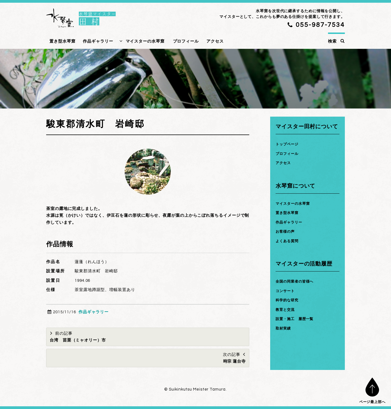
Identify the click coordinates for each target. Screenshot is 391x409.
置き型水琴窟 (62, 41)
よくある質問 (288, 241)
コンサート (286, 291)
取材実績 (284, 328)
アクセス (215, 41)
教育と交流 (286, 310)
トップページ (288, 144)
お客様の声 (286, 231)
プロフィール (186, 41)
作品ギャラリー (98, 41)
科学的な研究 (288, 300)
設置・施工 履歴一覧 (297, 319)
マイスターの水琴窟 (145, 41)
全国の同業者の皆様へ (297, 281)
